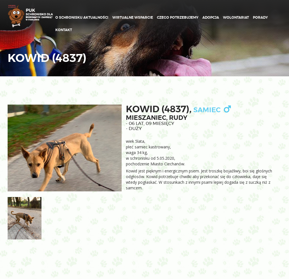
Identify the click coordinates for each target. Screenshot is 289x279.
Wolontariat (236, 17)
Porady (260, 17)
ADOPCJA (210, 17)
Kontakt (63, 30)
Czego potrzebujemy (177, 17)
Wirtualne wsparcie (132, 17)
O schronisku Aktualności (81, 17)
